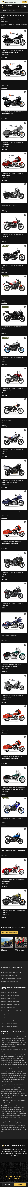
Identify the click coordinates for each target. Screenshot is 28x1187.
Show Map (8, 1184)
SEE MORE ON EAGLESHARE (9, 932)
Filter (20, 1184)
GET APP (24, 2)
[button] (14, 44)
